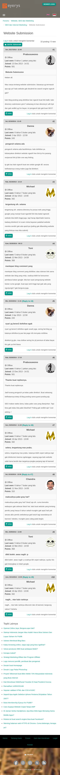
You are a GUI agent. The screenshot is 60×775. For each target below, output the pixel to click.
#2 (53, 121)
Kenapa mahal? (10, 653)
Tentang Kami (16, 738)
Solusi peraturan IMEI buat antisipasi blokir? (21, 649)
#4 (53, 244)
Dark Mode (30, 754)
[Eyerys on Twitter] (37, 766)
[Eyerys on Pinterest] (30, 766)
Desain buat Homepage (13, 665)
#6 (53, 358)
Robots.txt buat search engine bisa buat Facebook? (24, 719)
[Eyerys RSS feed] (44, 766)
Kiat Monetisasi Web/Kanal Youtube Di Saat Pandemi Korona (27, 682)
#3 (53, 182)
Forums (6, 21)
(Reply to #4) (27, 301)
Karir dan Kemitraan (41, 738)
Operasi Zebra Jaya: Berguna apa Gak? (19, 628)
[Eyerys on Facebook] (15, 766)
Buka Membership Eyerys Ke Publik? (18, 703)
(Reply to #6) (28, 425)
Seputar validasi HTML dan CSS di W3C (19, 690)
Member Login (49, 4)
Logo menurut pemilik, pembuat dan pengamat (22, 661)
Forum (27, 738)
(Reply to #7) (27, 474)
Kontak (30, 745)
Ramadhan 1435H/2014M (14, 686)
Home (5, 738)
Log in (6, 41)
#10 (53, 577)
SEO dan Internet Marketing (16, 25)
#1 (53, 50)
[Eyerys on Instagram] (22, 766)
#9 (53, 532)
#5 (53, 301)
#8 (53, 474)
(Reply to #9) (28, 577)
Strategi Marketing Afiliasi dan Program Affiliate (22, 657)
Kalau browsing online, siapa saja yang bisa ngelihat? (24, 645)
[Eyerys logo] (11, 5)
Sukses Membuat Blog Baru (14, 641)
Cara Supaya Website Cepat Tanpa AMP (19, 707)
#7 (53, 425)
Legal (55, 738)
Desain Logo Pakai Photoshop (15, 670)
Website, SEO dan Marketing (22, 21)
